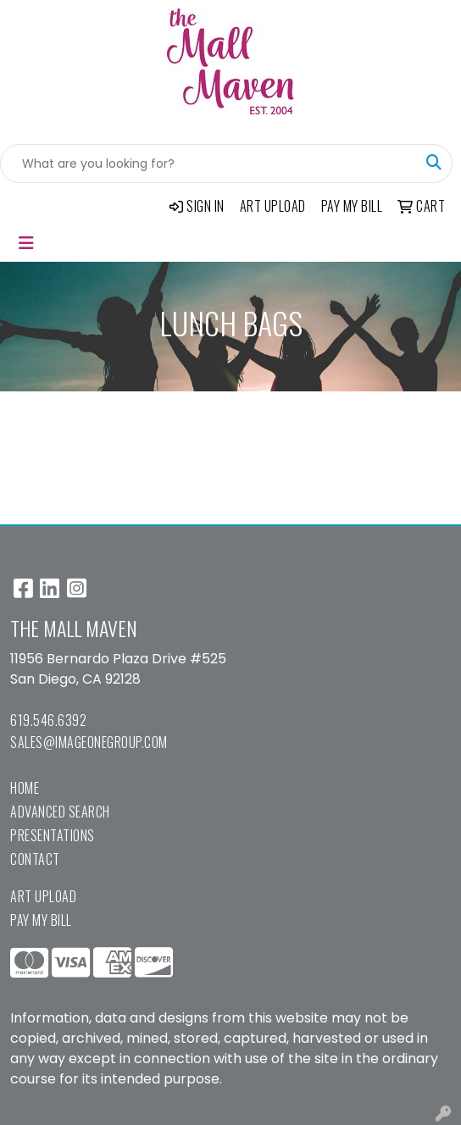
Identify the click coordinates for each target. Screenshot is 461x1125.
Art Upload (43, 896)
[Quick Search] (208, 163)
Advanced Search (60, 811)
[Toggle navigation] (26, 243)
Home (24, 788)
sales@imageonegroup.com (89, 742)
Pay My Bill (41, 920)
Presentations (52, 835)
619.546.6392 (48, 720)
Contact (35, 859)
